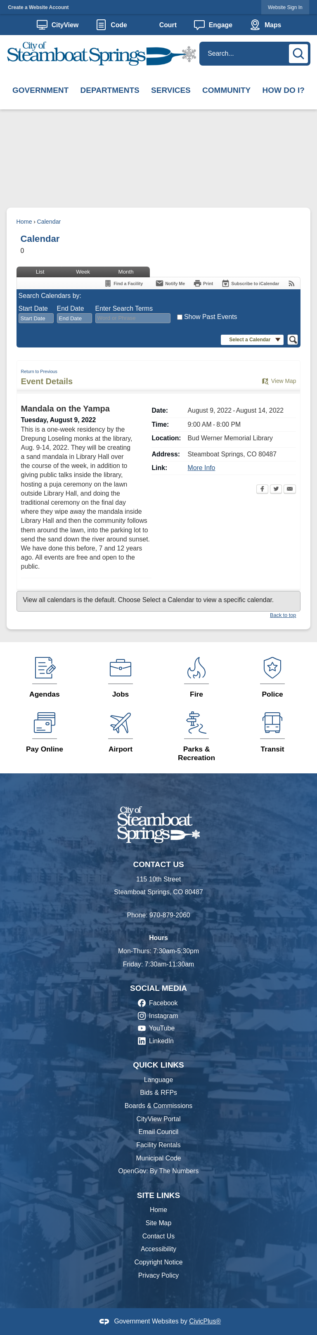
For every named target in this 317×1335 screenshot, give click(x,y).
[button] (299, 52)
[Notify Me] (170, 283)
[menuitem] (41, 90)
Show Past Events (210, 316)
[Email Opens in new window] (290, 489)
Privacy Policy (158, 1275)
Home (24, 221)
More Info (201, 467)
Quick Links (158, 1065)
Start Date (33, 308)
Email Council (159, 1131)
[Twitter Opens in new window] (276, 489)
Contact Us (158, 1236)
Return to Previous (39, 371)
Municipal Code (158, 1158)
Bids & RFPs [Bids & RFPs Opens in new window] (158, 1092)
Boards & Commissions (159, 1105)
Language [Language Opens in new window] (158, 1079)
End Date (70, 308)
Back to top (283, 615)
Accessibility (158, 1248)
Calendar (49, 221)
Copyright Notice (158, 1262)
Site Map (158, 1222)
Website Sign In (285, 7)
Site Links (158, 1195)
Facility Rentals (158, 1144)
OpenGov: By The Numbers (158, 1170)
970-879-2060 (169, 915)
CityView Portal (158, 1118)
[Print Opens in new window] (203, 283)
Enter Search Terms (124, 308)
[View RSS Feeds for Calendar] (291, 283)
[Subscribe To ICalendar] (250, 283)
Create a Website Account (38, 7)
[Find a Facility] (123, 283)
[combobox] (36, 318)
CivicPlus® (205, 1321)
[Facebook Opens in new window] (262, 489)
